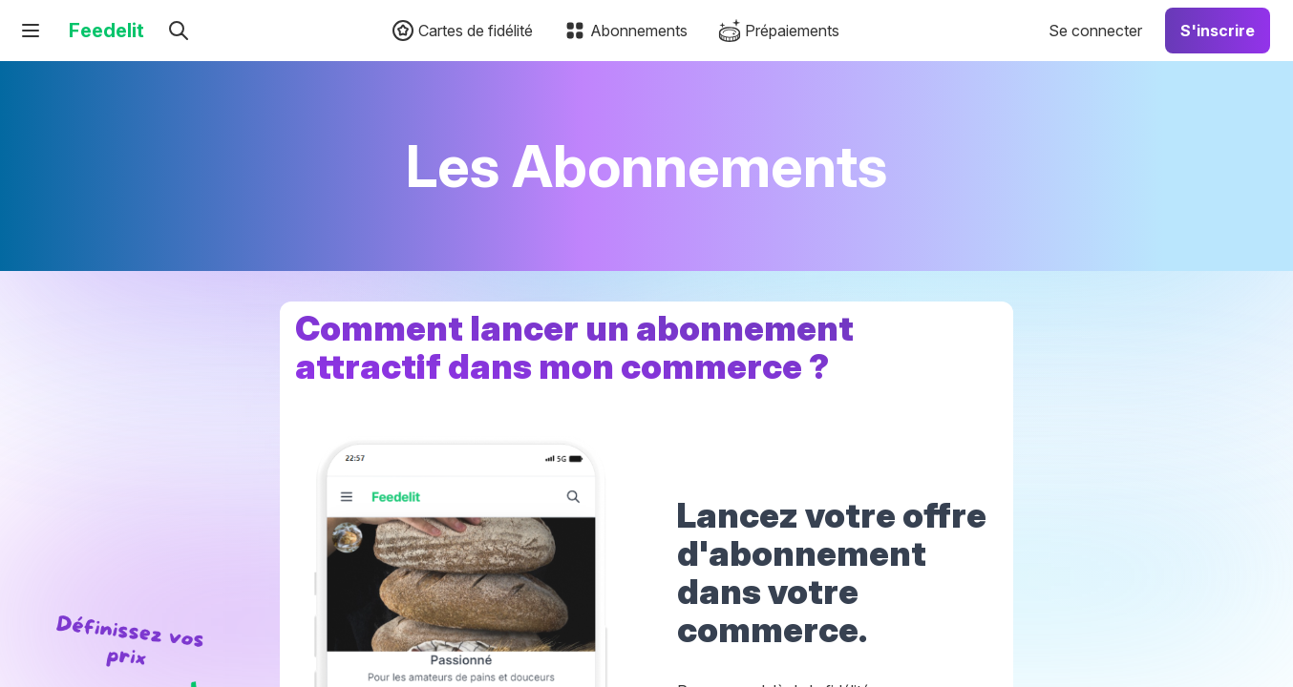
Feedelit (106, 30)
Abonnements (625, 30)
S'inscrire (1217, 30)
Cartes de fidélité (462, 30)
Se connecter (1095, 30)
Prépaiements (778, 30)
